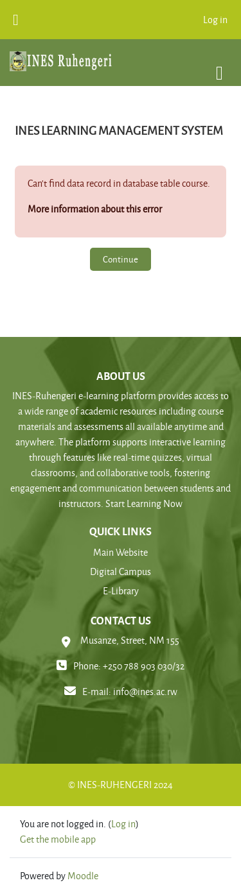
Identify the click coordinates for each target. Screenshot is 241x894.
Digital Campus (120, 571)
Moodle (82, 875)
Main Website (120, 552)
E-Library (121, 590)
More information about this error (95, 209)
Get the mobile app (58, 839)
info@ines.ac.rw (145, 691)
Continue (120, 259)
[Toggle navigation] (219, 66)
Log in (215, 19)
